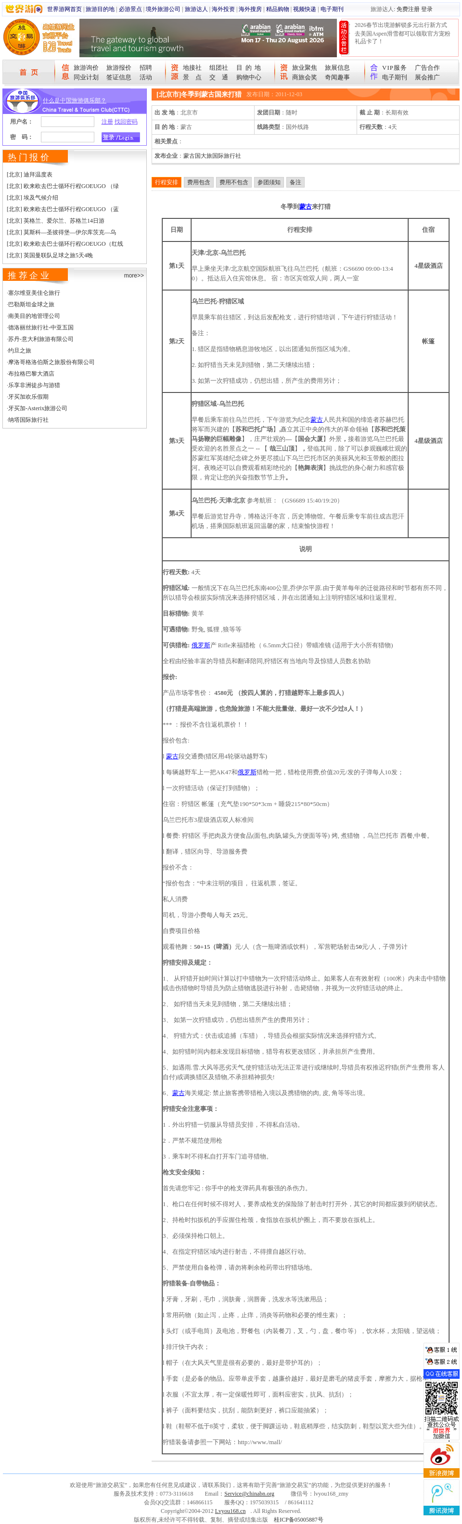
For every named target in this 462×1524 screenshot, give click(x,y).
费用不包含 (233, 182)
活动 (146, 77)
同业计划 (86, 77)
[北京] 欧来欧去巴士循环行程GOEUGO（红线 (65, 243)
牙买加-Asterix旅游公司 (37, 408)
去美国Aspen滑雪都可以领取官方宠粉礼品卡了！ (402, 37)
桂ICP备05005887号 (298, 1519)
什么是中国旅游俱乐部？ (74, 100)
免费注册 (408, 9)
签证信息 (118, 77)
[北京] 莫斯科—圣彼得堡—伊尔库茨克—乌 (61, 232)
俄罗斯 (201, 645)
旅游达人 (196, 9)
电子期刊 (332, 9)
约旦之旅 (19, 350)
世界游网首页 (64, 9)
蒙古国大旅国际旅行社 (212, 155)
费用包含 (198, 182)
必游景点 (130, 9)
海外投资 (223, 9)
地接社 (192, 67)
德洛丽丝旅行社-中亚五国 (41, 327)
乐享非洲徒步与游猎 (34, 385)
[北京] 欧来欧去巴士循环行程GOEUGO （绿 (63, 186)
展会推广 (427, 77)
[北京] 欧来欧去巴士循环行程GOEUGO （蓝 (63, 209)
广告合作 (427, 67)
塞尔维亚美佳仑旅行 (34, 293)
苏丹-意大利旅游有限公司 (41, 339)
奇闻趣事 (337, 77)
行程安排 (166, 182)
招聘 (146, 67)
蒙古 (305, 206)
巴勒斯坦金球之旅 (31, 304)
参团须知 (269, 182)
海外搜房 (250, 9)
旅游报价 (118, 67)
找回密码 (126, 121)
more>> (134, 275)
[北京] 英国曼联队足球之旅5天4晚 (50, 255)
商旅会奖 (304, 77)
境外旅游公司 (163, 9)
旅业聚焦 (304, 67)
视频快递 (304, 9)
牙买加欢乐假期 (28, 396)
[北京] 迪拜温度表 (29, 174)
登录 (427, 9)
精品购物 (277, 9)
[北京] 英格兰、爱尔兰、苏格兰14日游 (55, 220)
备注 (295, 182)
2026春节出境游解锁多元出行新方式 (401, 25)
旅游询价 (86, 67)
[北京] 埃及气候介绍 (32, 197)
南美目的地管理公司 (34, 316)
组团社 (218, 67)
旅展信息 (337, 67)
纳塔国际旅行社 (28, 419)
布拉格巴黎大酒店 (31, 373)
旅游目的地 (100, 9)
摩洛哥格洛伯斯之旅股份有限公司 (51, 362)
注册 (107, 121)
